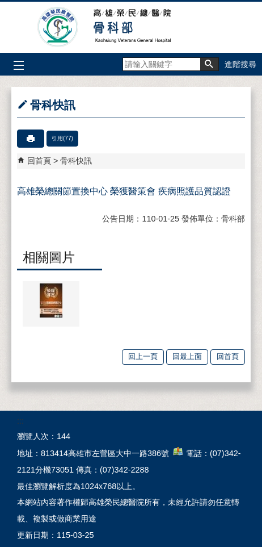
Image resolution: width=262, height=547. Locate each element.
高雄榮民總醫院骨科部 (131, 27)
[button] (209, 64)
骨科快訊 (76, 160)
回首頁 (39, 160)
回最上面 (187, 356)
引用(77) (62, 138)
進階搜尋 (240, 64)
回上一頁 (143, 356)
